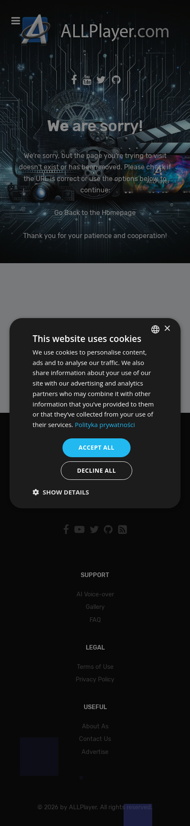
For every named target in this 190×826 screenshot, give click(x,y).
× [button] (167, 329)
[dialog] (95, 413)
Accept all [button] (96, 447)
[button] (61, 492)
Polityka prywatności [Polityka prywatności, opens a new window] (105, 424)
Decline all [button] (96, 470)
